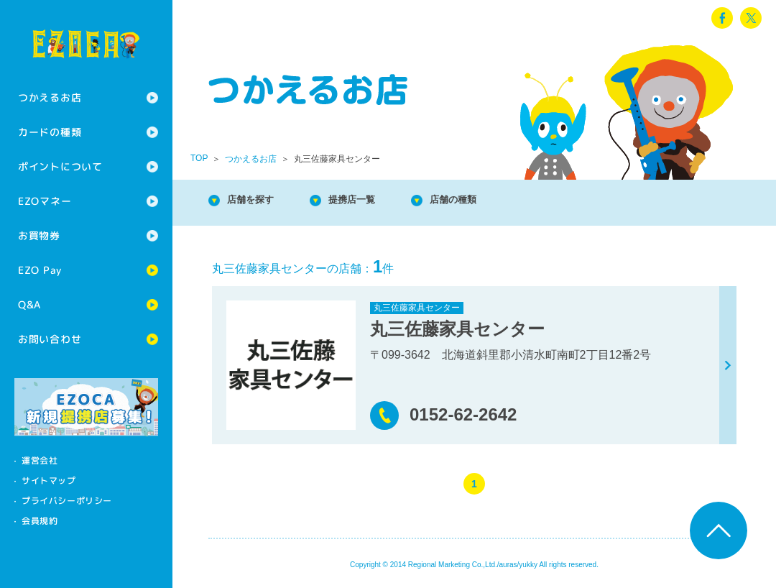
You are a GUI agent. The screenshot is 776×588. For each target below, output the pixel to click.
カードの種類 (49, 132)
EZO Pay (40, 270)
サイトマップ (49, 480)
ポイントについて (60, 166)
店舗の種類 (488, 201)
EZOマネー (44, 201)
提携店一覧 (373, 201)
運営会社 (39, 460)
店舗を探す (258, 201)
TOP (199, 158)
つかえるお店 (49, 97)
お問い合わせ (49, 339)
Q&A (29, 304)
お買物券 (39, 235)
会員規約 (39, 521)
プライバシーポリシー (67, 501)
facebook (722, 18)
